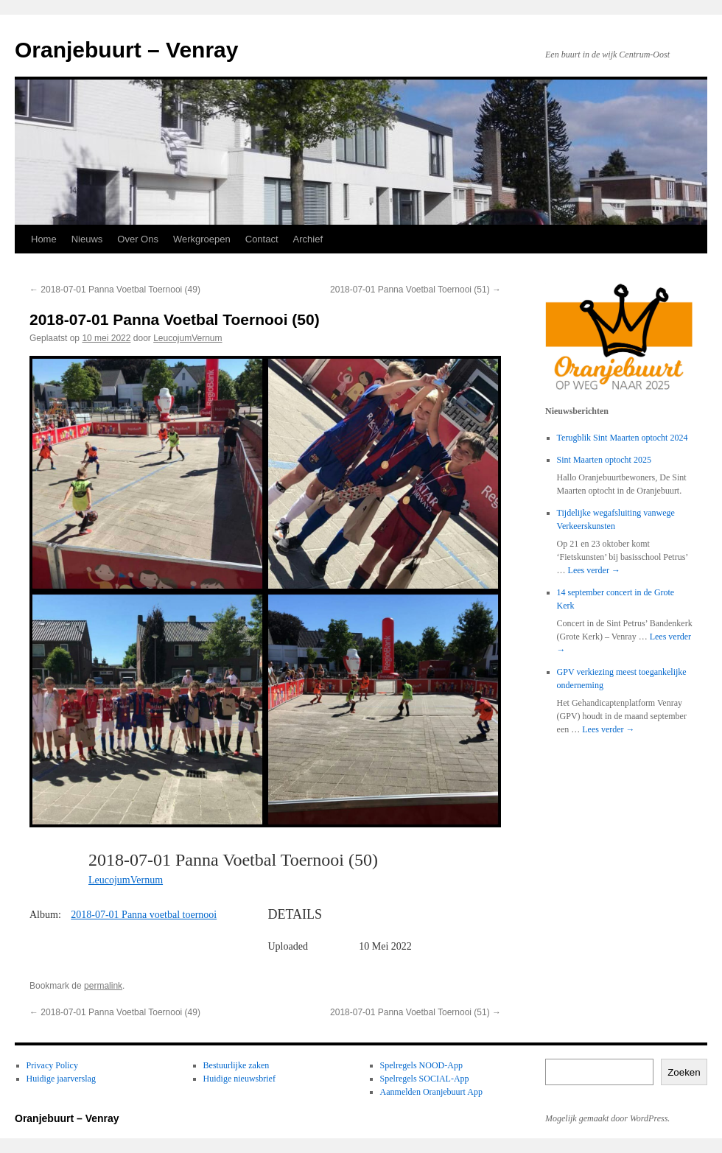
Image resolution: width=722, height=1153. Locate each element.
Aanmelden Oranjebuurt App (431, 1092)
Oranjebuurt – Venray (126, 50)
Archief (308, 239)
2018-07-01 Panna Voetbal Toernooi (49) (114, 289)
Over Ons (137, 239)
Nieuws (87, 239)
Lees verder (594, 570)
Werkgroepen (202, 239)
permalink (103, 986)
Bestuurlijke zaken (236, 1065)
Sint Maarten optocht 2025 (604, 460)
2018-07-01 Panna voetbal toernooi (144, 914)
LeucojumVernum (187, 338)
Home (44, 239)
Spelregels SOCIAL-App (424, 1078)
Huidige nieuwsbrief (239, 1078)
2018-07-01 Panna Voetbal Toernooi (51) (415, 289)
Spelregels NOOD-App (421, 1065)
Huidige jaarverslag (61, 1078)
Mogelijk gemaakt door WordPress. (607, 1118)
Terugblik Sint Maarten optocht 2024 (622, 437)
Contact (261, 239)
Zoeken (683, 1072)
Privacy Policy (52, 1065)
